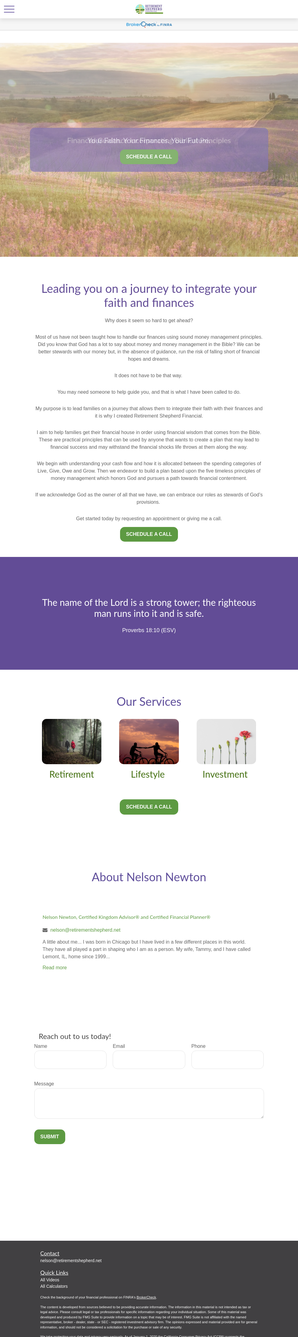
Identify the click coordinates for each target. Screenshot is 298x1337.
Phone (198, 1046)
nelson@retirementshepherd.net (85, 930)
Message (44, 1083)
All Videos (49, 1279)
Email (119, 1046)
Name (40, 1046)
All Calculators (54, 1286)
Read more (55, 967)
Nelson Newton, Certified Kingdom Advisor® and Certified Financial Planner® (126, 917)
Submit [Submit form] (49, 1136)
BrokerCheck (146, 1297)
